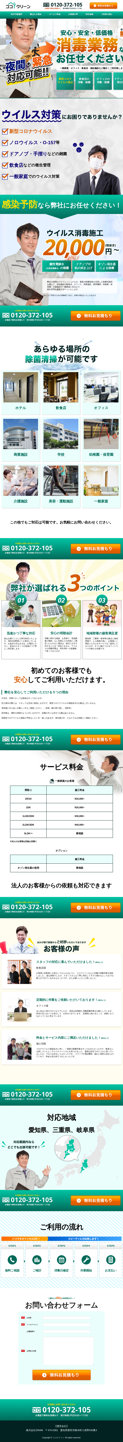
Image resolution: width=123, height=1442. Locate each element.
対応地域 (89, 14)
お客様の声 (73, 14)
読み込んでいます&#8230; (61, 1336)
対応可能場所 (16, 14)
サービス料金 (55, 14)
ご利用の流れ (106, 14)
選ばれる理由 (35, 14)
